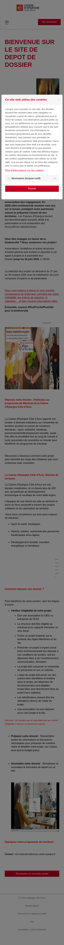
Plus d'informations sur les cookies (24, 170)
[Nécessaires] (55, 178)
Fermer (32, 188)
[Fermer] (58, 99)
